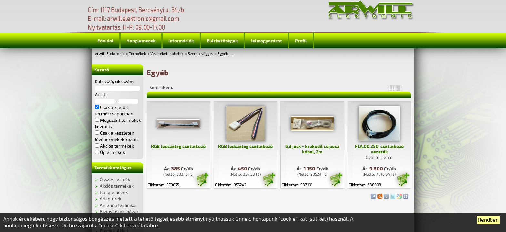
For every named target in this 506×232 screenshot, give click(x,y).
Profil (301, 41)
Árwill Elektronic (110, 54)
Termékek (137, 54)
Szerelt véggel (200, 54)
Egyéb (223, 54)
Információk (181, 41)
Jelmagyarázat (266, 41)
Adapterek (110, 199)
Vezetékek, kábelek (166, 54)
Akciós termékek (117, 186)
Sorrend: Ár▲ (166, 87)
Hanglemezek (141, 41)
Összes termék (115, 179)
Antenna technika (118, 205)
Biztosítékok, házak (119, 212)
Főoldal (105, 41)
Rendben (488, 220)
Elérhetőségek (222, 41)
